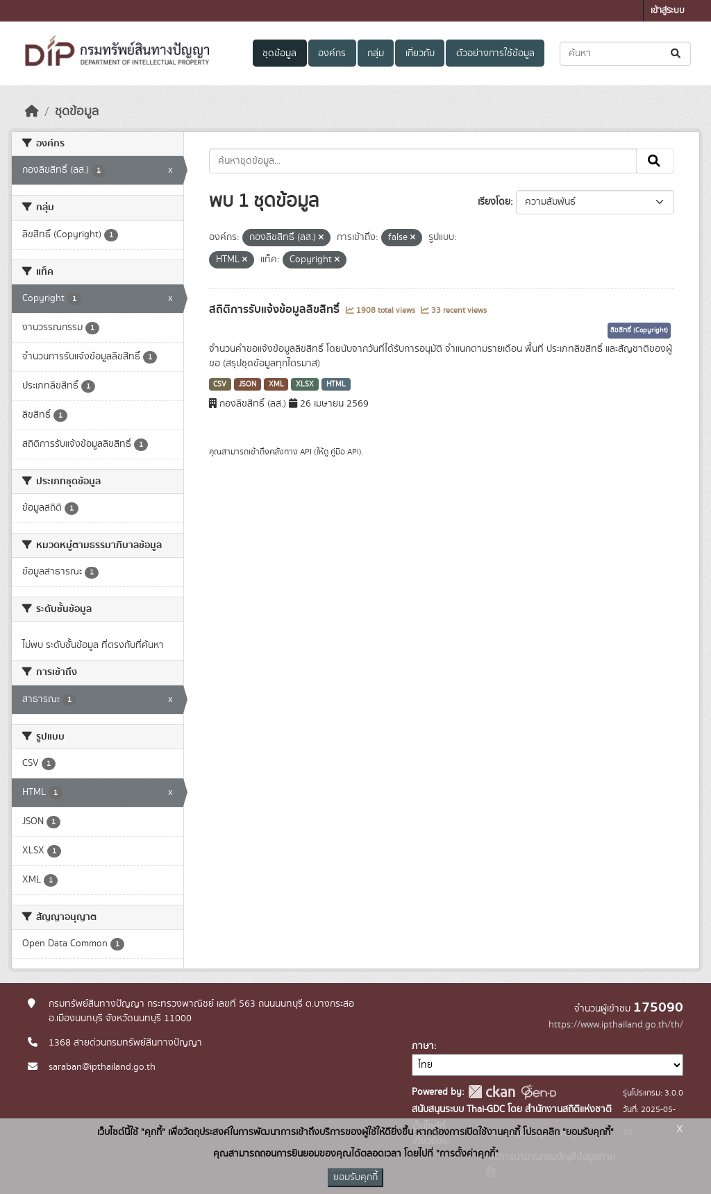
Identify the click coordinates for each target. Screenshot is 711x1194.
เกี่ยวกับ (420, 53)
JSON (247, 384)
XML (276, 384)
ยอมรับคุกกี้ (355, 1177)
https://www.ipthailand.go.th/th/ (616, 1025)
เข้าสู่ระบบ (668, 10)
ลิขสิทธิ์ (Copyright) (639, 330)
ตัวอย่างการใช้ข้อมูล (495, 53)
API (306, 451)
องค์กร (332, 53)
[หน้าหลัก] (32, 112)
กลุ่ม (375, 53)
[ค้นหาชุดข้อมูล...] (625, 54)
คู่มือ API (345, 451)
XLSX (305, 384)
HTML (336, 384)
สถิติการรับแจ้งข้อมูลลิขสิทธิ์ (275, 309)
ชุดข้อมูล (279, 53)
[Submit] (677, 54)
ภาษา (423, 1046)
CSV (219, 384)
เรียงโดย (494, 202)
